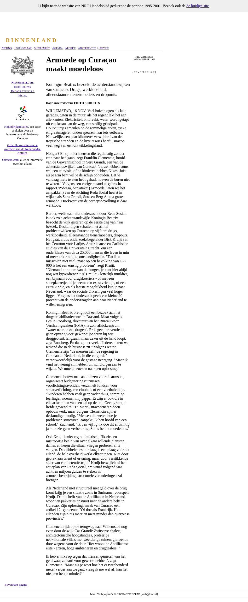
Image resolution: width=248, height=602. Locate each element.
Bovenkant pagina (16, 584)
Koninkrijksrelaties (16, 126)
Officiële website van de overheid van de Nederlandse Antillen (22, 149)
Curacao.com (10, 160)
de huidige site (197, 6)
